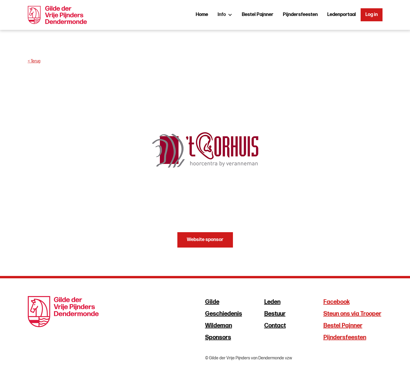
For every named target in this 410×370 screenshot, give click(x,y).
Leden (272, 302)
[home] (57, 15)
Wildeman (218, 325)
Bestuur (275, 313)
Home (202, 14)
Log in (371, 14)
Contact (275, 325)
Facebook (336, 302)
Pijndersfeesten (300, 14)
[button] (225, 15)
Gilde (212, 302)
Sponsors (218, 337)
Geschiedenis (223, 313)
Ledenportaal (341, 14)
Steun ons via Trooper (352, 313)
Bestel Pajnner (257, 14)
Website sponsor (205, 240)
